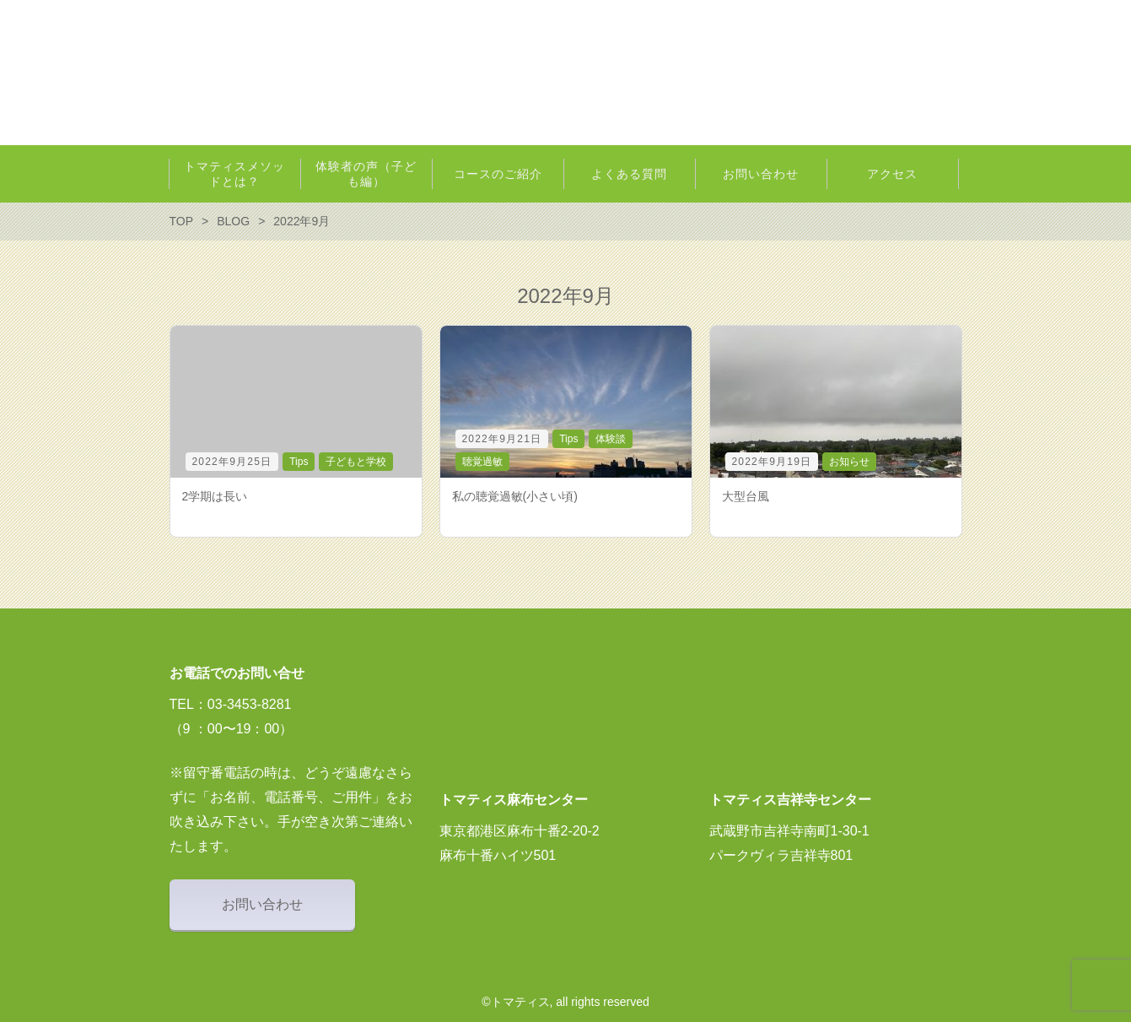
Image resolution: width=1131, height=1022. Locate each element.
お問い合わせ (262, 904)
